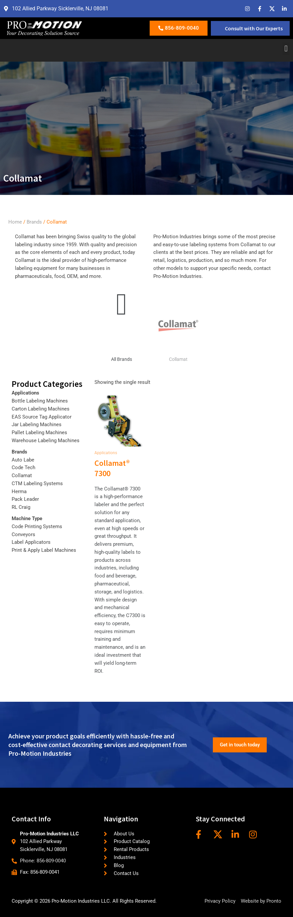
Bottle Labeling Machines (40, 401)
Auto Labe (23, 460)
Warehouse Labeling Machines (45, 441)
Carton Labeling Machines (41, 409)
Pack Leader (25, 499)
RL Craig (21, 507)
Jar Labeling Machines (37, 425)
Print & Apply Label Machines (44, 550)
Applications (25, 393)
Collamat (178, 359)
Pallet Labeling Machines (39, 433)
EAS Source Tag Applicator (42, 417)
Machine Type (27, 518)
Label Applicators (31, 542)
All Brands (121, 359)
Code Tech (23, 467)
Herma (19, 491)
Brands (34, 222)
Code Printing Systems (37, 526)
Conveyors (23, 534)
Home (15, 222)
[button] (286, 48)
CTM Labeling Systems (37, 483)
